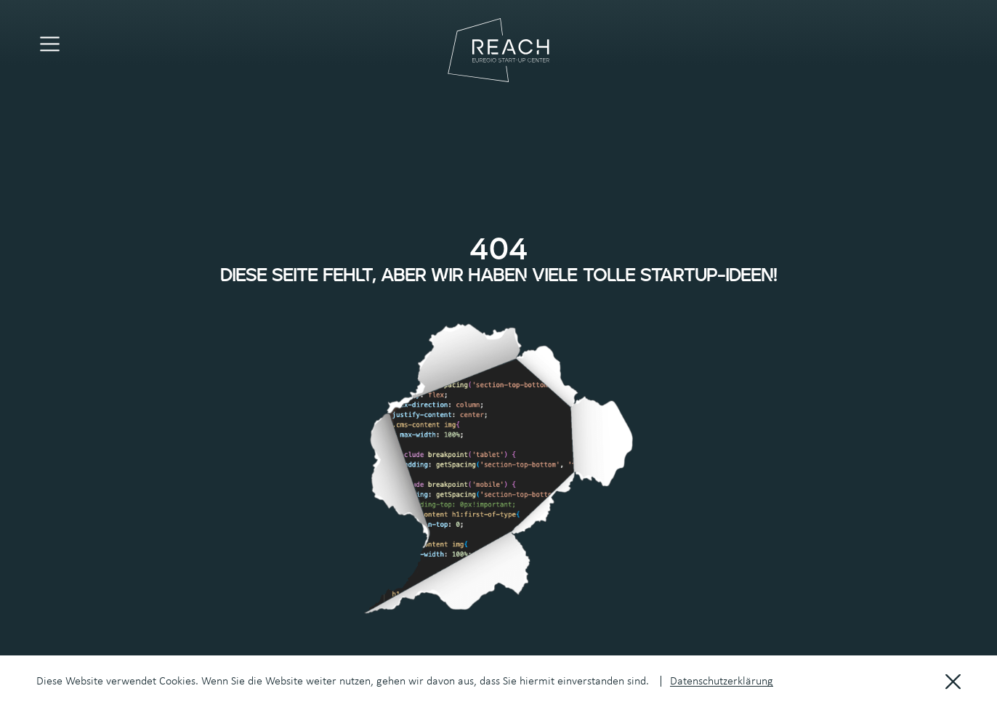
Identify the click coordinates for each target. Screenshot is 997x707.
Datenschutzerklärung (721, 681)
